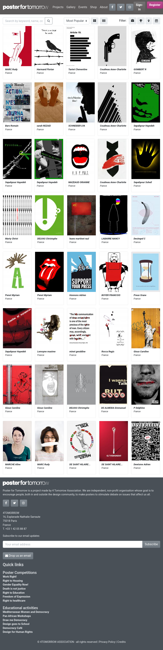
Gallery (71, 7)
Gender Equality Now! (15, 584)
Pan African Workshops (17, 616)
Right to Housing (13, 580)
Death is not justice (14, 588)
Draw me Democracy (15, 620)
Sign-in (139, 7)
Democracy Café (12, 628)
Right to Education (14, 592)
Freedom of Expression (16, 596)
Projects (58, 7)
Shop (93, 7)
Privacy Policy (107, 642)
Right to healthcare (14, 600)
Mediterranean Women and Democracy (26, 612)
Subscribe (151, 544)
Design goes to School (16, 624)
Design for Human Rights (18, 632)
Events (82, 7)
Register (154, 5)
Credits (121, 642)
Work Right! (10, 576)
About (104, 7)
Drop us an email (18, 555)
